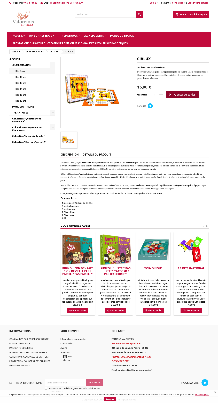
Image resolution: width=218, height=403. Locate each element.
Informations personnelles (73, 339)
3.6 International (191, 268)
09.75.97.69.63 (30, 3)
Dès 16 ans (20, 95)
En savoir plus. (202, 394)
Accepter (110, 399)
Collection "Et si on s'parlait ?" (29, 142)
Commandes (66, 343)
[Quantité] (154, 94)
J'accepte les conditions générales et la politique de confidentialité (74, 390)
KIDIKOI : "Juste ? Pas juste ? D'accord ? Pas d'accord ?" (115, 271)
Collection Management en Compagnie (27, 128)
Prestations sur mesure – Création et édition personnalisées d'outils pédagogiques (70, 43)
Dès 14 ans (20, 89)
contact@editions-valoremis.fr (66, 3)
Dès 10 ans (20, 77)
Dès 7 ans (20, 71)
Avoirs (63, 348)
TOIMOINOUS (153, 268)
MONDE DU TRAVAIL (122, 35)
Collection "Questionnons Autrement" (26, 120)
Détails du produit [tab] (97, 154)
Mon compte (69, 331)
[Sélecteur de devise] (154, 3)
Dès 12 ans (20, 83)
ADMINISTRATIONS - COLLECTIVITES (28, 352)
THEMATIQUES (69, 35)
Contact (118, 331)
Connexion (177, 3)
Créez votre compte (198, 3)
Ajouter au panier (182, 94)
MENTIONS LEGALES (19, 365)
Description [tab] (69, 154)
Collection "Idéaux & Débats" (28, 136)
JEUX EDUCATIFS (94, 35)
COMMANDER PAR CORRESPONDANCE (29, 339)
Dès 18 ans (20, 101)
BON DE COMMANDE (19, 343)
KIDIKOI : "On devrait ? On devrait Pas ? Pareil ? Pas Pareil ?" (77, 271)
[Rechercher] (109, 14)
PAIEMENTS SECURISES (21, 348)
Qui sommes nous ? (41, 35)
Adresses (65, 352)
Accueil (18, 35)
